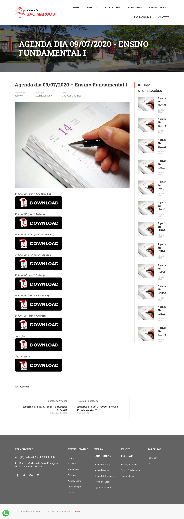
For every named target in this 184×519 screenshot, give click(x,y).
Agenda (24, 386)
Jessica (19, 96)
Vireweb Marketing (72, 511)
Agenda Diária (44, 96)
